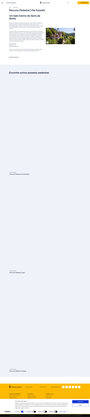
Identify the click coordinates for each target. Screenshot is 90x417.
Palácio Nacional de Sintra (13, 398)
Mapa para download (13, 57)
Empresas (29, 398)
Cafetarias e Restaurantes (50, 401)
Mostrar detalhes (63, 414)
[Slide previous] (77, 370)
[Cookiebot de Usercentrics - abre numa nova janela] (7, 415)
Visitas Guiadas (48, 398)
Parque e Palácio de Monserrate (14, 395)
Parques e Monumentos (11, 2)
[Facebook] (63, 387)
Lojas (47, 400)
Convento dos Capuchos (13, 401)
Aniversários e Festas (31, 400)
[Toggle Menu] (2, 3)
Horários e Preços (49, 395)
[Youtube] (76, 387)
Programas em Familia (31, 395)
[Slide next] (80, 370)
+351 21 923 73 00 (43, 387)
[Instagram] (66, 387)
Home (10, 7)
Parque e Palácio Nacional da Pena (15, 400)
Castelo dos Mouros (12, 397)
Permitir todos (80, 404)
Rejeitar (80, 408)
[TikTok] (73, 387)
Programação (15, 7)
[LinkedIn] (79, 387)
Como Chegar (48, 397)
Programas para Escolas (31, 397)
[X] (69, 387)
